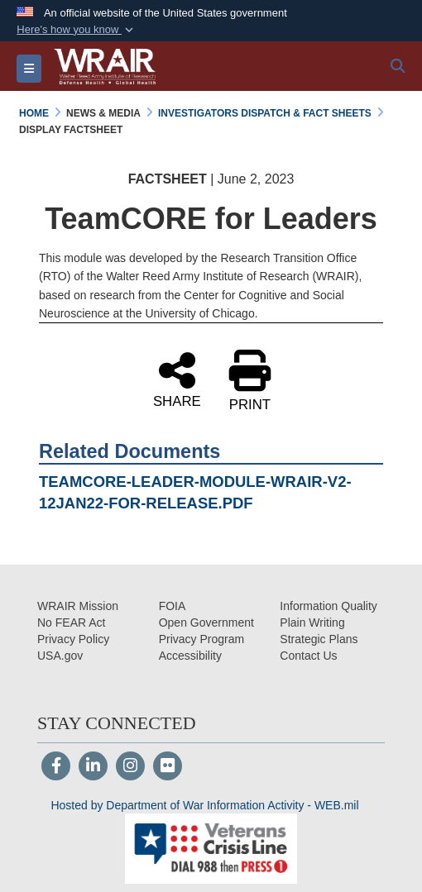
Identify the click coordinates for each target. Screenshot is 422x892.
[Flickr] (167, 767)
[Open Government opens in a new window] (206, 622)
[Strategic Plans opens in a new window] (318, 639)
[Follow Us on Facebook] (55, 767)
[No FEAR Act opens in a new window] (71, 622)
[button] (77, 29)
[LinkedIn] (93, 767)
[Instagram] (130, 767)
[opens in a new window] (190, 655)
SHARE (177, 379)
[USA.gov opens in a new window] (60, 655)
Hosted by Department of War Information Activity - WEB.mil (204, 805)
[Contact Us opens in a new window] (308, 655)
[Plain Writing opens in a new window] (312, 622)
